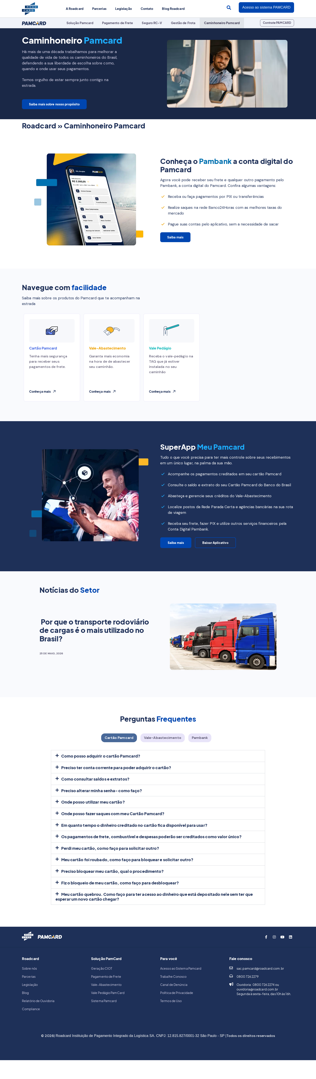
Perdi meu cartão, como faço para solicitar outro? (110, 853)
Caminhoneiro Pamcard (222, 23)
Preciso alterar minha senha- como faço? (101, 796)
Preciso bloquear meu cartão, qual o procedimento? (112, 876)
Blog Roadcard (173, 9)
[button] (162, 391)
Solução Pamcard (79, 23)
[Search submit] (228, 7)
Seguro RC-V (152, 23)
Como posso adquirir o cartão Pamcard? (100, 761)
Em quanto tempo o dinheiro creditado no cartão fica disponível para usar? (134, 830)
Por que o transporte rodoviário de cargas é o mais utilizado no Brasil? (94, 633)
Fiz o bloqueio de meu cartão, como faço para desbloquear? (120, 888)
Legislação (123, 9)
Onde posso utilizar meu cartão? (93, 807)
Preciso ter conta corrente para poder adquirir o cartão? (116, 773)
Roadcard (39, 125)
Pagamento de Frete (117, 23)
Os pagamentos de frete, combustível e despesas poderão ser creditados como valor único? (151, 842)
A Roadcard (74, 9)
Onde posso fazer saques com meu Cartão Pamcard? (113, 819)
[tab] (119, 743)
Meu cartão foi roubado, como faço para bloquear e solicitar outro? (127, 865)
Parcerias (99, 9)
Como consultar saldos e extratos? (95, 784)
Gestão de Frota (183, 23)
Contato (147, 9)
